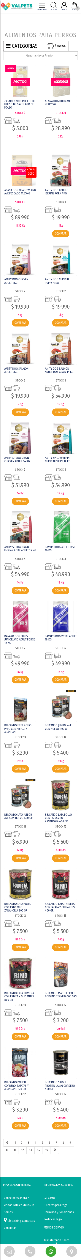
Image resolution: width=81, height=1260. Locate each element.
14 (38, 1150)
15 (46, 1150)
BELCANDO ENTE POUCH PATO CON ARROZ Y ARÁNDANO (18, 729)
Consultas (10, 1228)
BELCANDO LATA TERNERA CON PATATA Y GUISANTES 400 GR (60, 907)
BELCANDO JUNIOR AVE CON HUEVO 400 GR (58, 727)
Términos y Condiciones (59, 1212)
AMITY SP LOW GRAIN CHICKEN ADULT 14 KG (17, 459)
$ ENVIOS (56, 46)
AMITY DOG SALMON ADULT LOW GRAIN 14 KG (59, 370)
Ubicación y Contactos (19, 1220)
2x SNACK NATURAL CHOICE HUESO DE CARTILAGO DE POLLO (20, 104)
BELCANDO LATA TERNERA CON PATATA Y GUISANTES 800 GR (19, 996)
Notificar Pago (53, 1219)
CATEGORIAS (22, 46)
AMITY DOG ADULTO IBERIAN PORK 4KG (56, 191)
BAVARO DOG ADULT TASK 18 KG (60, 548)
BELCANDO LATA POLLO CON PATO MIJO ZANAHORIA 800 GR (17, 907)
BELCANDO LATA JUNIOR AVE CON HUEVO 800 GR (18, 816)
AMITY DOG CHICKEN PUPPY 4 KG (57, 281)
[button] (9, 1251)
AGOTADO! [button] (20, 82)
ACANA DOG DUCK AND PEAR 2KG (58, 102)
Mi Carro (49, 1198)
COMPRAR (61, 233)
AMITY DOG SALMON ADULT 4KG (16, 370)
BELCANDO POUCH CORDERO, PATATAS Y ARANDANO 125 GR (16, 1085)
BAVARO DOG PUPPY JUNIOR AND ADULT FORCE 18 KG (19, 639)
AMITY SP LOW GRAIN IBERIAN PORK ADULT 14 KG (20, 548)
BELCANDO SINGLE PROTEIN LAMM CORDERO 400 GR (60, 1085)
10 (7, 1150)
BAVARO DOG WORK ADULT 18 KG (61, 637)
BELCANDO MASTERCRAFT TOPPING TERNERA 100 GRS (61, 994)
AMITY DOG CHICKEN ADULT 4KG (16, 281)
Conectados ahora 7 (16, 1198)
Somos (8, 1212)
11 (15, 1150)
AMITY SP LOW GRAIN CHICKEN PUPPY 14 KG (57, 459)
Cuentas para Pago (56, 1205)
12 (22, 1150)
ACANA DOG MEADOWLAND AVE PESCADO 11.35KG (20, 191)
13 (30, 1150)
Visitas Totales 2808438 (19, 1205)
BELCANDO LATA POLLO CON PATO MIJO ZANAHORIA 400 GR (58, 818)
